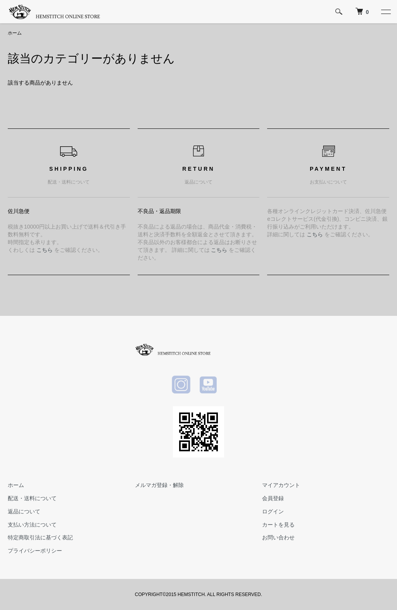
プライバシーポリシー (35, 551)
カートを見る (278, 525)
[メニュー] (385, 11)
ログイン (273, 511)
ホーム (15, 33)
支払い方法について (32, 525)
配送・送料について (32, 498)
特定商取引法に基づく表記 (40, 537)
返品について (24, 511)
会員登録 (273, 498)
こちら (44, 250)
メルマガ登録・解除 (159, 485)
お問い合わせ (278, 537)
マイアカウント (281, 485)
